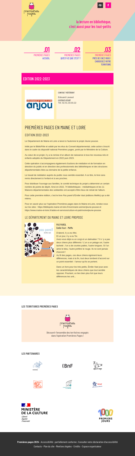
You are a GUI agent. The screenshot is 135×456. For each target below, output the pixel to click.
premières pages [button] (98, 55)
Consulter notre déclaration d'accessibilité (98, 441)
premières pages (37, 52)
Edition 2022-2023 (36, 78)
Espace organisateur (91, 446)
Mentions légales (64, 446)
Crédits (77, 446)
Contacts (38, 446)
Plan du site (49, 446)
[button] (100, 5)
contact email (64, 100)
